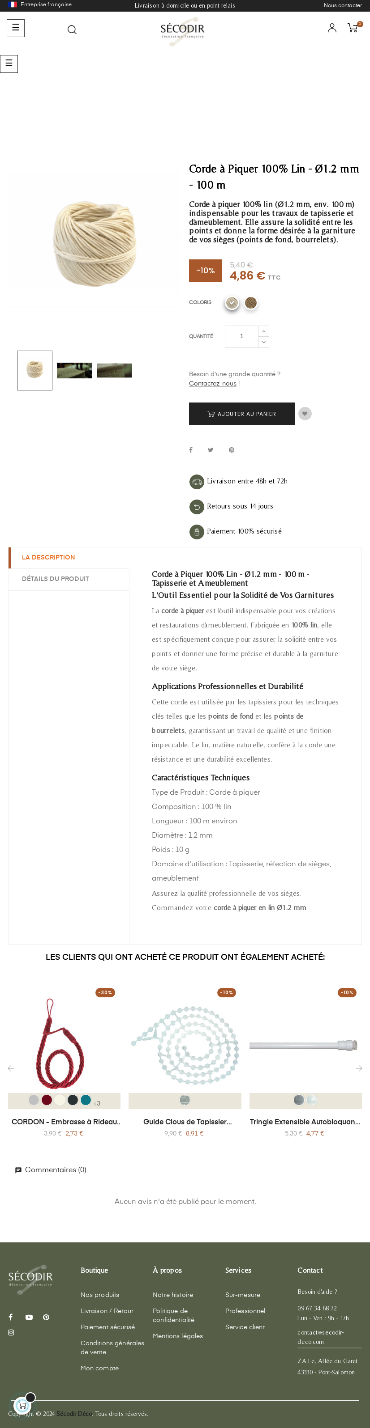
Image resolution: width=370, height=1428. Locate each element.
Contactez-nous (213, 384)
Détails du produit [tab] (55, 579)
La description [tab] (48, 558)
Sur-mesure (242, 1295)
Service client (245, 1327)
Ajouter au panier (241, 414)
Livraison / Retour (107, 1311)
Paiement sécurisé (108, 1327)
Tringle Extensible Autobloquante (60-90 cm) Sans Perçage (305, 1123)
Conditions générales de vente (113, 1348)
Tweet (211, 450)
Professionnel (245, 1311)
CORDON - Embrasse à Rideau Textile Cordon (64, 1123)
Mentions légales (178, 1336)
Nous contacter (343, 5)
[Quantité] (241, 337)
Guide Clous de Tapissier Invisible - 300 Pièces (185, 1123)
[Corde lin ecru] (251, 303)
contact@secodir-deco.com (320, 1337)
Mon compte (100, 1368)
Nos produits (100, 1295)
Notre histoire (173, 1295)
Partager (191, 450)
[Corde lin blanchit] (232, 303)
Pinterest (231, 450)
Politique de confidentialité (173, 1315)
